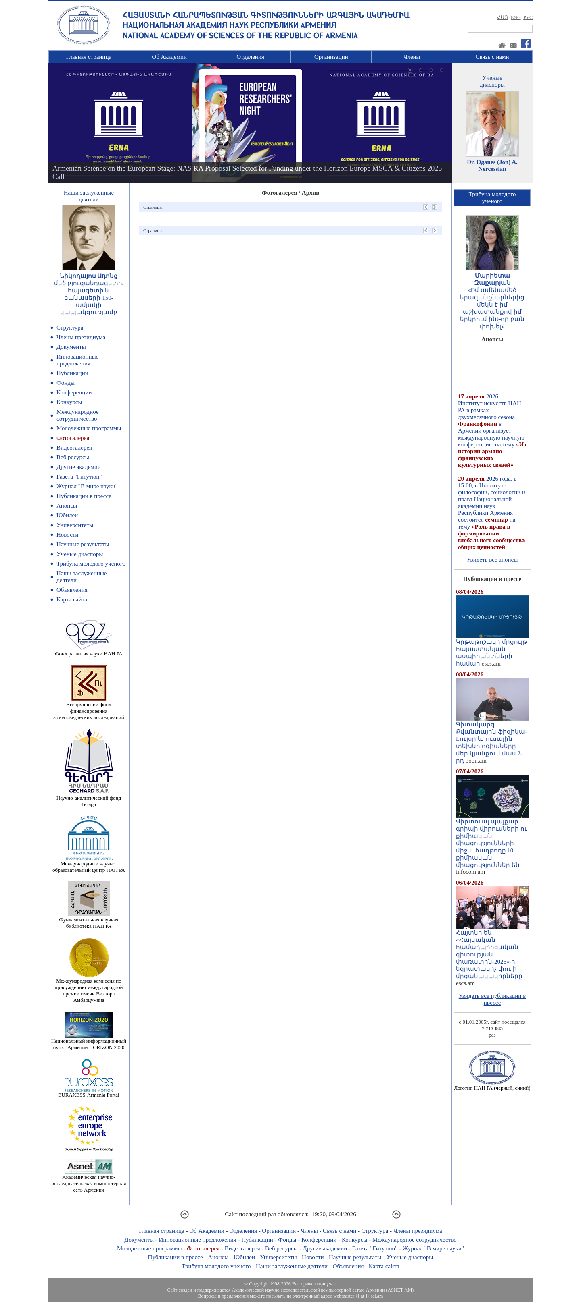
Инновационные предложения (77, 360)
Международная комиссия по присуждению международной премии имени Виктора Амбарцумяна (88, 988)
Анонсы (66, 505)
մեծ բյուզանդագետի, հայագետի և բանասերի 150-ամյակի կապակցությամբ (89, 297)
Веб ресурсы (72, 457)
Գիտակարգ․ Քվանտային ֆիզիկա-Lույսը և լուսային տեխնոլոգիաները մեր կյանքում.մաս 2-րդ (492, 739)
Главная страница (88, 57)
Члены (411, 57)
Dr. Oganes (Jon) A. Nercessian (492, 165)
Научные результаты (82, 544)
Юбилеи (67, 515)
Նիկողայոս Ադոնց (89, 276)
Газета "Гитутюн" (79, 476)
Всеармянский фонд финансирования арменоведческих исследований (88, 708)
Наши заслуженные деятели (292, 1266)
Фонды (65, 382)
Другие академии (78, 467)
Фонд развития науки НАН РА (88, 651)
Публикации (72, 373)
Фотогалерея (72, 438)
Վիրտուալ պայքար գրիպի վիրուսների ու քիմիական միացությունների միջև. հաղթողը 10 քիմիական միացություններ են (492, 840)
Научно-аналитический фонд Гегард (88, 798)
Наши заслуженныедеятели (89, 196)
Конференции (74, 392)
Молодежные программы (88, 428)
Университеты (74, 525)
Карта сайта (71, 599)
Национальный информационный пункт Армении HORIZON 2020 (88, 1041)
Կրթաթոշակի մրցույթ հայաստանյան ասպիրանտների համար (492, 650)
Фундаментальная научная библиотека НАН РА (89, 920)
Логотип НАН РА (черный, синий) (492, 1085)
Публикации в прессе (83, 496)
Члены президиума (80, 337)
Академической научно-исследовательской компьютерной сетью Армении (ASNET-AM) (323, 1290)
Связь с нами (492, 57)
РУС (528, 17)
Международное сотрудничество (77, 415)
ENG (516, 17)
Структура (69, 327)
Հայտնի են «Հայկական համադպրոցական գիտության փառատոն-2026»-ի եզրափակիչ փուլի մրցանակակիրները (492, 951)
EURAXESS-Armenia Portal (88, 1092)
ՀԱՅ (502, 17)
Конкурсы (69, 402)
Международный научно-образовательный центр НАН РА (88, 864)
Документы (71, 347)
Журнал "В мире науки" (87, 486)
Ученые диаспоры (79, 554)
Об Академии (169, 57)
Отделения (250, 57)
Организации (331, 57)
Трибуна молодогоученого (492, 197)
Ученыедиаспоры (492, 81)
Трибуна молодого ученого (90, 563)
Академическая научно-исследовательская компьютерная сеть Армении (88, 1181)
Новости (67, 534)
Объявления (72, 590)
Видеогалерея (74, 447)
